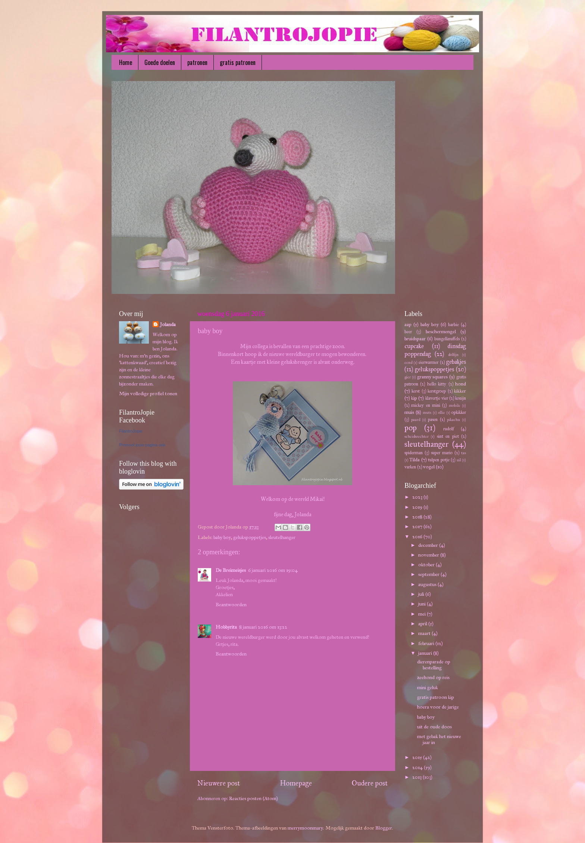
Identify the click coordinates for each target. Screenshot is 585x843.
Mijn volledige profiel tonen (148, 393)
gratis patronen (238, 62)
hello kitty (436, 384)
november (429, 555)
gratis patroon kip (435, 697)
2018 (417, 517)
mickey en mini (425, 405)
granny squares (432, 377)
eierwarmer (428, 362)
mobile (454, 405)
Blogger (383, 828)
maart (425, 633)
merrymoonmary (305, 828)
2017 (417, 526)
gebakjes (456, 361)
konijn (460, 398)
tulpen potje (438, 459)
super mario (442, 452)
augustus (428, 584)
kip (414, 398)
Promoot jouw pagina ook (142, 445)
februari (426, 643)
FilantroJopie (131, 431)
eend (408, 362)
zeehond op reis (433, 677)
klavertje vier (436, 398)
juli (421, 594)
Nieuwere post (218, 783)
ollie (441, 412)
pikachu (453, 419)
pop (410, 428)
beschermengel (441, 331)
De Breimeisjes (231, 570)
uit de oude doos (434, 726)
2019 (417, 507)
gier (407, 377)
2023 (417, 497)
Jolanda (168, 324)
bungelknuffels (447, 338)
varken (410, 466)
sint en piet (448, 436)
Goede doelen (159, 62)
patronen (197, 62)
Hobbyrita (226, 627)
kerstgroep (437, 391)
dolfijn (453, 354)
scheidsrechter (416, 436)
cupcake (414, 346)
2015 (417, 757)
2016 (417, 536)
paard (415, 419)
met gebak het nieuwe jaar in (439, 739)
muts (427, 412)
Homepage (296, 783)
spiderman (413, 452)
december (428, 545)
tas (463, 452)
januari (425, 653)
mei (422, 614)
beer (408, 331)
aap (408, 324)
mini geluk (427, 687)
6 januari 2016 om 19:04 (273, 570)
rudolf (448, 428)
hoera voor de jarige (438, 707)
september (429, 574)
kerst (416, 391)
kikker (460, 391)
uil (459, 460)
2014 (418, 767)
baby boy (222, 537)
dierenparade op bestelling (433, 664)
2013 (417, 777)
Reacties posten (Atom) (253, 798)
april (423, 623)
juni (422, 604)
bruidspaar (415, 338)
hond (460, 384)
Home (125, 62)
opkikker (458, 412)
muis (409, 412)
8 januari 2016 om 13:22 (263, 627)
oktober (427, 564)
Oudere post (370, 783)
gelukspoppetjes (249, 537)
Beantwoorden (231, 604)
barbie (453, 324)
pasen (433, 419)
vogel (429, 467)
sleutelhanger (281, 537)
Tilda (414, 459)
